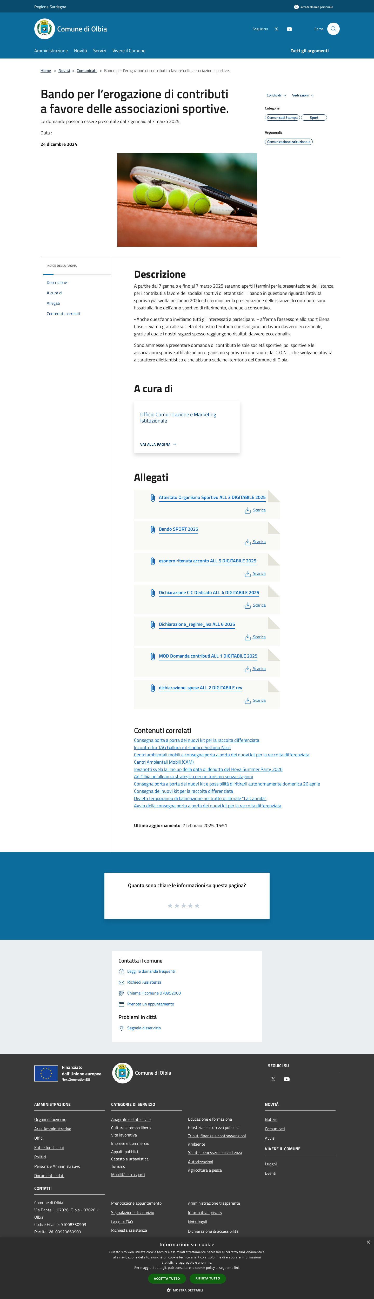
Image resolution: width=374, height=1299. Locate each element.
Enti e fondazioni (49, 1147)
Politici (40, 1157)
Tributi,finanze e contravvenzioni (217, 1136)
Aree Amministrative (52, 1129)
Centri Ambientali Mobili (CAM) (164, 761)
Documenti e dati (49, 1175)
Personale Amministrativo (57, 1166)
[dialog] (187, 1268)
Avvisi (270, 1138)
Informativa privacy (205, 1212)
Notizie (271, 1119)
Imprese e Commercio (130, 1143)
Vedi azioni (304, 95)
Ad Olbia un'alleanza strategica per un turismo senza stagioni (193, 776)
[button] (187, 1290)
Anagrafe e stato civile (131, 1119)
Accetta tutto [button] (167, 1278)
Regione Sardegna (50, 7)
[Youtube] (287, 28)
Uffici (38, 1138)
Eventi (270, 1173)
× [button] (368, 1242)
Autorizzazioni (200, 1162)
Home (46, 70)
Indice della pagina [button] (62, 265)
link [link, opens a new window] (237, 1267)
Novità (64, 70)
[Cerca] (333, 29)
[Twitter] (274, 28)
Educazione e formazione (210, 1119)
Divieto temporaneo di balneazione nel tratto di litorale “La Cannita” (200, 798)
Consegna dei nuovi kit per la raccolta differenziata (183, 791)
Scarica (255, 510)
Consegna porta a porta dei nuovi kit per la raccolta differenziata (196, 740)
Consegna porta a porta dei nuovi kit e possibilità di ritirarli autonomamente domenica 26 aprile (227, 783)
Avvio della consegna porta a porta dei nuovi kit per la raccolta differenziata (207, 805)
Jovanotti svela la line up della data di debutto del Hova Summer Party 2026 (208, 769)
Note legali (197, 1222)
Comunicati (87, 70)
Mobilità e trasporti (128, 1174)
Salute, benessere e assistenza (215, 1152)
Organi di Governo (50, 1119)
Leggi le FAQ (122, 1222)
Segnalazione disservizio (132, 1212)
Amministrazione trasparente (214, 1203)
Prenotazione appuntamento (136, 1203)
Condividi (277, 95)
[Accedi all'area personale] (313, 7)
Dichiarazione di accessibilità (213, 1231)
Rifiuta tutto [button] (208, 1278)
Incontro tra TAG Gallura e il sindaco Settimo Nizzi (182, 747)
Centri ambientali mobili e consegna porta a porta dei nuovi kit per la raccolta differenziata (221, 754)
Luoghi (271, 1164)
